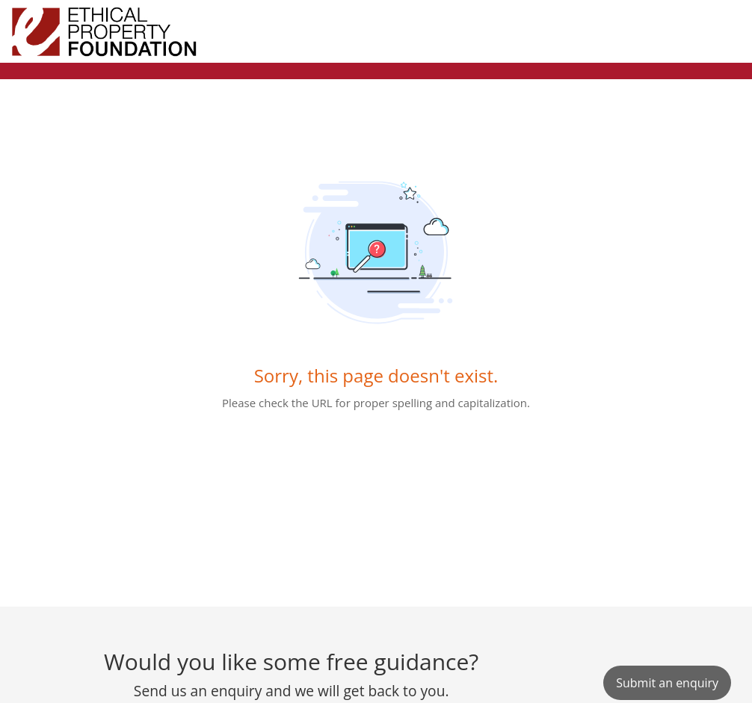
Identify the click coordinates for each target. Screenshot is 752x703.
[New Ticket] (667, 683)
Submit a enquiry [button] (667, 683)
